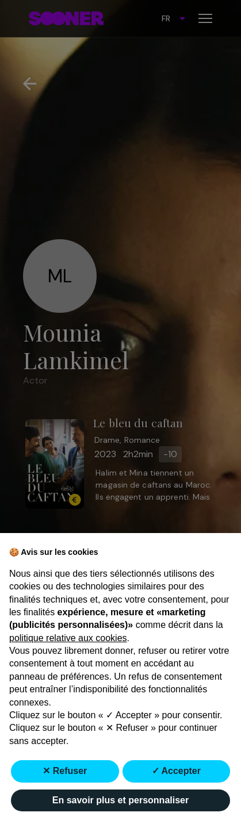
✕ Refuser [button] (65, 771)
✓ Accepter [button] (176, 771)
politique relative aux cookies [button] (68, 638)
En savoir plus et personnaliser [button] (120, 800)
